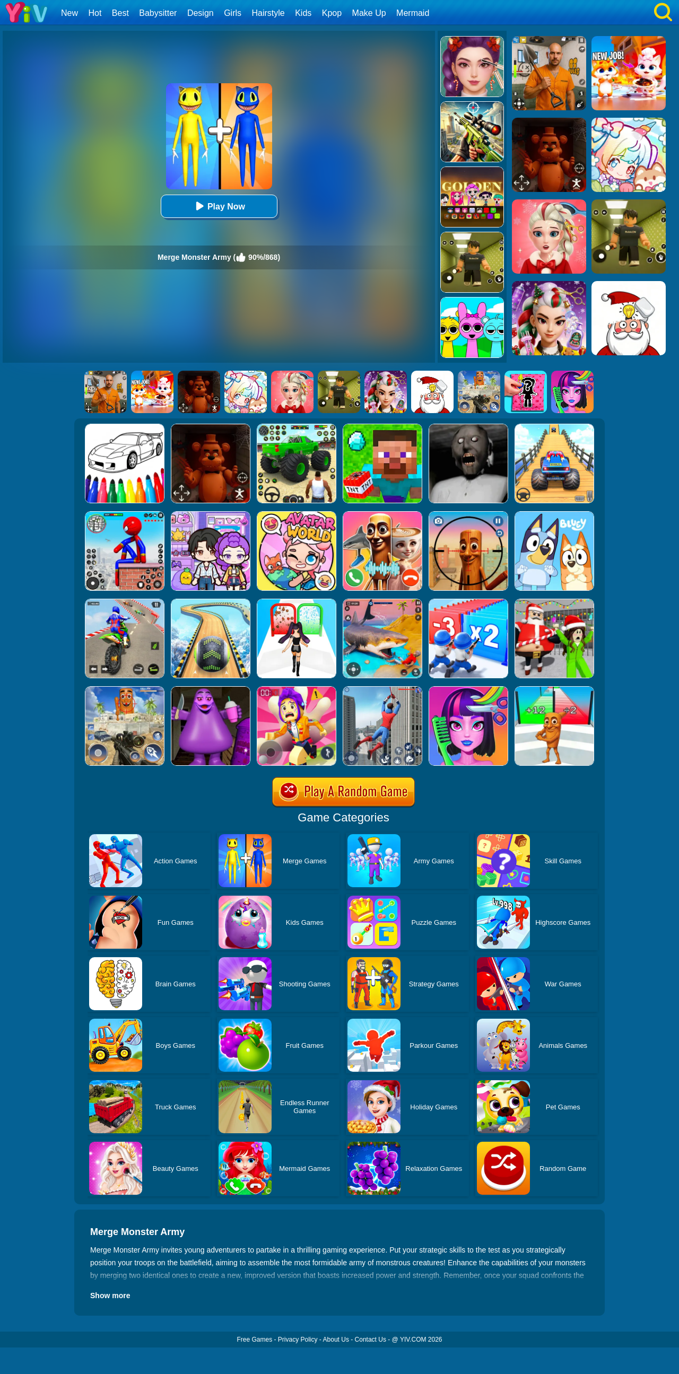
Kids (303, 12)
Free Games (254, 1339)
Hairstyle (268, 12)
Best (120, 12)
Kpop (332, 12)
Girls (232, 12)
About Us (336, 1339)
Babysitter (158, 12)
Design (200, 12)
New (69, 12)
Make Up (369, 12)
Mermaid (412, 12)
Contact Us (370, 1339)
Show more (110, 1295)
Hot (94, 12)
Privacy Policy (298, 1339)
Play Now (219, 206)
